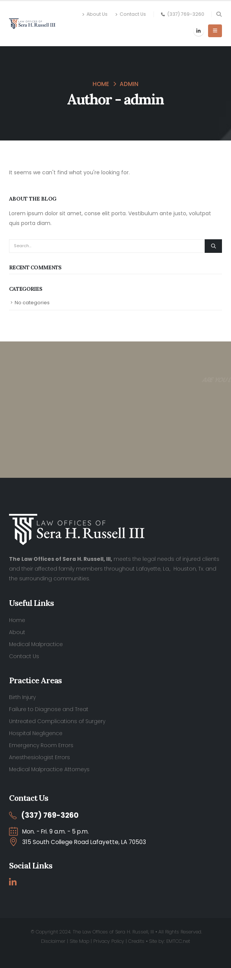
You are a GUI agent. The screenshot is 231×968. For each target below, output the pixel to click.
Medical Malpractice (36, 644)
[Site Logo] (32, 23)
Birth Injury (22, 697)
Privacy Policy (108, 941)
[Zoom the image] (76, 518)
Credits (136, 941)
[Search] (213, 246)
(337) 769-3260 (185, 14)
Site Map (79, 941)
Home (17, 620)
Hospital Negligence (35, 733)
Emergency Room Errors (41, 745)
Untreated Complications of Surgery (57, 721)
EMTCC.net (178, 941)
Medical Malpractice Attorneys (49, 769)
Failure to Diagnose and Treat (48, 709)
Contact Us (130, 14)
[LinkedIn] (198, 31)
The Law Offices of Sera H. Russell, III (113, 932)
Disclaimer (53, 941)
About (17, 632)
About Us (95, 14)
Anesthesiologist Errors (39, 757)
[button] (219, 14)
